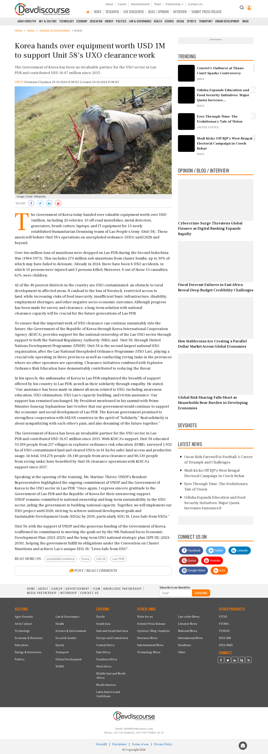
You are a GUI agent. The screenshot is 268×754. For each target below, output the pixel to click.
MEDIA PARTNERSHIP (42, 593)
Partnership (174, 4)
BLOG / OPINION (158, 11)
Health (158, 21)
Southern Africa (106, 659)
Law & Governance (140, 21)
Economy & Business (29, 638)
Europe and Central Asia (112, 638)
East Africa (103, 652)
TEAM (96, 588)
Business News (147, 638)
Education (96, 21)
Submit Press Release (151, 624)
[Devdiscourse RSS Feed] (248, 660)
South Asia (103, 624)
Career (121, 4)
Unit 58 (101, 559)
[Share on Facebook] (31, 203)
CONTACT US (89, 593)
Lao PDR (118, 559)
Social (180, 21)
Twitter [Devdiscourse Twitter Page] (216, 550)
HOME (31, 588)
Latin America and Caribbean (108, 694)
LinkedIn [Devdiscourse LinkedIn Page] (239, 550)
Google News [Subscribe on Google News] (193, 570)
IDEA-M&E (226, 645)
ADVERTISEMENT (77, 588)
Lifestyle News (187, 624)
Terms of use (140, 744)
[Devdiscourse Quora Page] (242, 660)
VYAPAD (224, 631)
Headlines (184, 645)
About (109, 4)
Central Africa (105, 645)
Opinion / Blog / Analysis (153, 631)
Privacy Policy (163, 744)
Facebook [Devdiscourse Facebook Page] (191, 550)
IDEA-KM (225, 638)
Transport (206, 21)
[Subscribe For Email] (176, 593)
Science (169, 21)
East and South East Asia (112, 631)
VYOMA (224, 624)
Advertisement (140, 4)
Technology (66, 21)
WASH (245, 21)
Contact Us (195, 4)
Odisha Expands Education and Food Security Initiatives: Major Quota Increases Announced (214, 503)
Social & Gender (65, 638)
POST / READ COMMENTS (93, 570)
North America (106, 685)
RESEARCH (112, 11)
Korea (85, 559)
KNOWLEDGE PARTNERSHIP (122, 588)
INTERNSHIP (68, 593)
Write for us (145, 617)
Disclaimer (119, 744)
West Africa (103, 666)
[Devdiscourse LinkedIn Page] (235, 660)
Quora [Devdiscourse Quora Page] (189, 560)
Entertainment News (150, 645)
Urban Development (227, 21)
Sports (191, 21)
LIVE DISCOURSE (133, 11)
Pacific (100, 617)
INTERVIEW (180, 11)
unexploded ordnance (60, 559)
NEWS (97, 11)
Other (181, 652)
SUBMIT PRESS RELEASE (206, 11)
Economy (82, 21)
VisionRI (101, 744)
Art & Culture (48, 21)
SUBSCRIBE (201, 593)
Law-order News (189, 617)
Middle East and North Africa (110, 676)
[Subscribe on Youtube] (58, 203)
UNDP (19, 82)
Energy (109, 21)
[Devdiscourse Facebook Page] (221, 660)
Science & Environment (70, 631)
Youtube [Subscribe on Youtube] (212, 560)
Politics (121, 21)
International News (190, 638)
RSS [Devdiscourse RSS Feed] (219, 570)
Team (157, 4)
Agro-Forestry (27, 21)
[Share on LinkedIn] (49, 203)
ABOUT (43, 588)
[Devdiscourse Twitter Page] (228, 660)
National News (187, 631)
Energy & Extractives (28, 652)
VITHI (223, 617)
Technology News (148, 652)
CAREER (57, 588)
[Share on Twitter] (40, 203)
